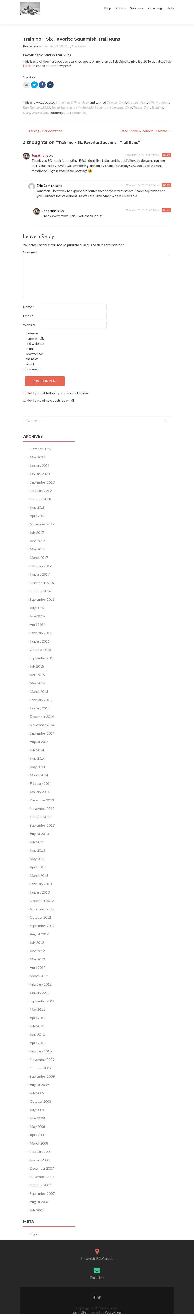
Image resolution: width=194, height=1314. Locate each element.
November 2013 (42, 801)
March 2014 (39, 767)
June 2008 (37, 1110)
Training (157, 100)
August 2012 (39, 926)
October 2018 (40, 491)
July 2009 (37, 1085)
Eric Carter (79, 38)
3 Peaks (112, 95)
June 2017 (37, 533)
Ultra (26, 105)
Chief (122, 95)
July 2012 (37, 935)
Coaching (155, 8)
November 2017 (42, 516)
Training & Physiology (74, 95)
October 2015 (40, 642)
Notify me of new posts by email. (50, 393)
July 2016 (37, 600)
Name (28, 299)
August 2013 (39, 826)
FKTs (170, 8)
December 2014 (42, 709)
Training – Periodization (42, 123)
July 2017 (37, 525)
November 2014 (42, 717)
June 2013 (37, 843)
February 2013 (41, 876)
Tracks (137, 100)
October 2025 (40, 441)
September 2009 (42, 1069)
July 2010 (37, 1018)
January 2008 (40, 1152)
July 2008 (37, 1102)
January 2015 (40, 701)
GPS (151, 95)
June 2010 (37, 1027)
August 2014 (39, 734)
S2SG (46, 100)
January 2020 (40, 466)
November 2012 (42, 901)
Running (35, 100)
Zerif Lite (80, 1305)
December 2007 (42, 1161)
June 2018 (37, 500)
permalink (79, 105)
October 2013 (40, 809)
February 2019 (41, 483)
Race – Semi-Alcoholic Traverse (146, 123)
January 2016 (40, 634)
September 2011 (42, 993)
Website (29, 317)
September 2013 (42, 818)
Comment (30, 244)
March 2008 (39, 1136)
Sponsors (137, 8)
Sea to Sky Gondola (80, 100)
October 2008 (40, 1094)
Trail (147, 100)
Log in (34, 1226)
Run (26, 100)
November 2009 (42, 1052)
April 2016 (37, 617)
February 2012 (41, 977)
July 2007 (37, 1203)
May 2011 (37, 1002)
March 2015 (39, 684)
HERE (27, 58)
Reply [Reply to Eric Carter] (166, 177)
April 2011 (37, 1010)
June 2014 (37, 751)
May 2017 (37, 542)
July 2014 (37, 742)
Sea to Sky (59, 100)
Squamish (101, 100)
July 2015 (37, 659)
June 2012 (37, 943)
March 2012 (39, 968)
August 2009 (39, 1077)
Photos (120, 8)
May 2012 (37, 952)
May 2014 (37, 759)
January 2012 (40, 985)
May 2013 (37, 851)
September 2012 (42, 918)
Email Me (97, 1270)
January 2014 (40, 784)
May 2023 (37, 450)
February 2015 (41, 692)
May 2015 (37, 675)
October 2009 (40, 1060)
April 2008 (37, 1127)
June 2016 (37, 608)
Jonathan (39, 148)
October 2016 (40, 583)
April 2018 (37, 508)
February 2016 (41, 625)
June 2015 (37, 667)
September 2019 (42, 475)
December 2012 (42, 893)
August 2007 (39, 1194)
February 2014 (41, 776)
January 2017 (40, 567)
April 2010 (37, 1035)
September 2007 (42, 1186)
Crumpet (133, 95)
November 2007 (42, 1169)
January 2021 (40, 458)
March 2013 (39, 868)
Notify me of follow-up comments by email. (58, 385)
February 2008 (41, 1144)
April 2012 (37, 960)
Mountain (162, 95)
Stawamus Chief (121, 100)
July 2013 (37, 834)
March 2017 (39, 550)
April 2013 (37, 859)
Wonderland (40, 105)
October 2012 (40, 910)
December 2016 (42, 575)
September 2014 (42, 726)
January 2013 (40, 885)
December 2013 (42, 793)
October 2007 (40, 1177)
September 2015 (42, 650)
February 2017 (41, 558)
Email (28, 308)
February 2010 (41, 1044)
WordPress (113, 1305)
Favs (144, 95)
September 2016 (42, 592)
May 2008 (37, 1119)
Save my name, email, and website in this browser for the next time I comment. (35, 344)
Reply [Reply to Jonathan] (166, 147)
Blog (107, 8)
